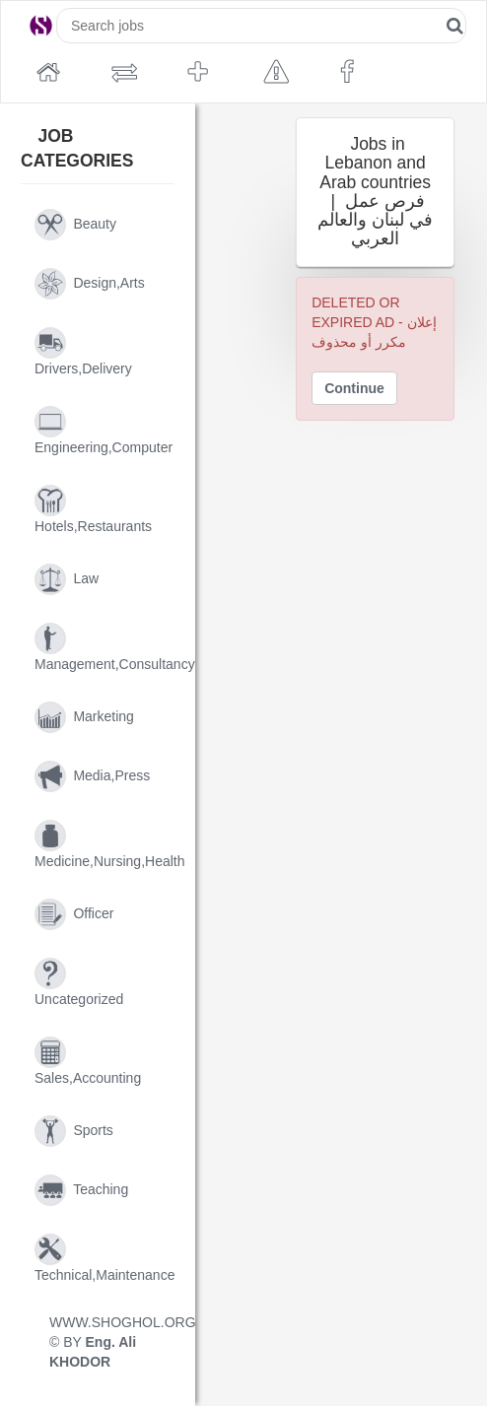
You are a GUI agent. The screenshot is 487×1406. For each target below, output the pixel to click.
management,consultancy (104, 647)
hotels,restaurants (93, 509)
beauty (75, 224)
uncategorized (79, 982)
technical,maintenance (104, 1258)
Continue (354, 388)
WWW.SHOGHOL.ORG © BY (104, 1342)
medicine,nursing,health (104, 844)
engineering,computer (104, 430)
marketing (84, 717)
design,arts (90, 284)
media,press (92, 776)
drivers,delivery (83, 351)
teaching (81, 1190)
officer (74, 914)
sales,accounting (88, 1061)
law (67, 579)
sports (74, 1131)
